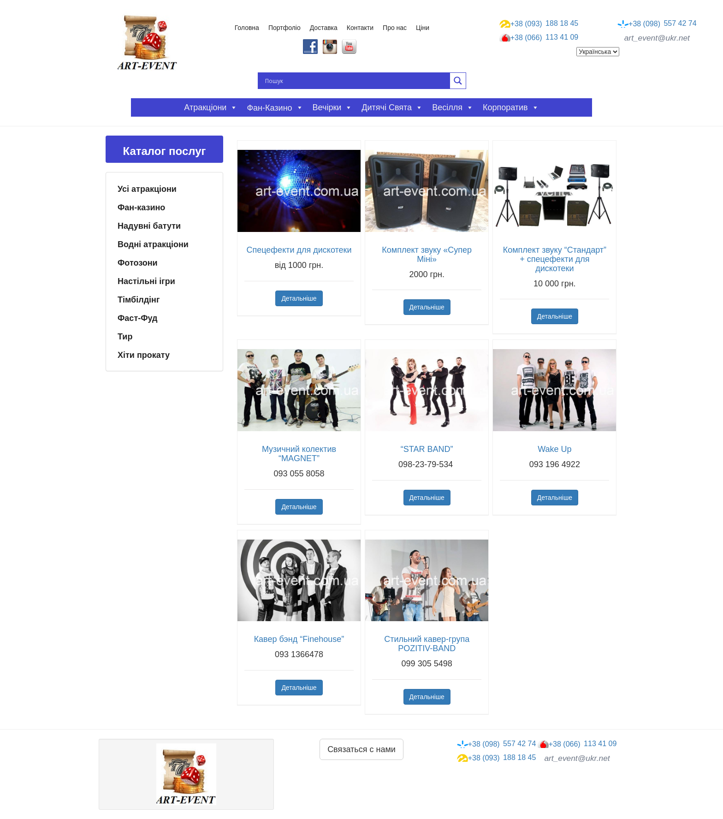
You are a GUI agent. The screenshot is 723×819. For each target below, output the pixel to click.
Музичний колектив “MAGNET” (299, 454)
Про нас (395, 27)
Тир (125, 336)
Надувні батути (149, 226)
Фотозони (138, 262)
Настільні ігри (146, 281)
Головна (247, 27)
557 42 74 (657, 23)
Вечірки (333, 107)
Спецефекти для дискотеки (298, 250)
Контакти (360, 27)
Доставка (324, 27)
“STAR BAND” (427, 449)
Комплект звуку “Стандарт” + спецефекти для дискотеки (554, 259)
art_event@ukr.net (657, 37)
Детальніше (298, 298)
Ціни (422, 27)
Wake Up (554, 449)
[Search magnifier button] (458, 81)
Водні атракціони (153, 244)
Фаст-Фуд (138, 318)
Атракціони (210, 107)
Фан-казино (141, 207)
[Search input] (356, 81)
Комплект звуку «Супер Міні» (427, 254)
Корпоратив (511, 107)
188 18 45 (539, 23)
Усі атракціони (147, 189)
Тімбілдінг (139, 299)
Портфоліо (284, 27)
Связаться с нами (361, 749)
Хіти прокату (144, 355)
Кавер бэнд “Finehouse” (299, 639)
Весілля (453, 107)
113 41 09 (539, 38)
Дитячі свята (392, 107)
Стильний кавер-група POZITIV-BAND (426, 644)
